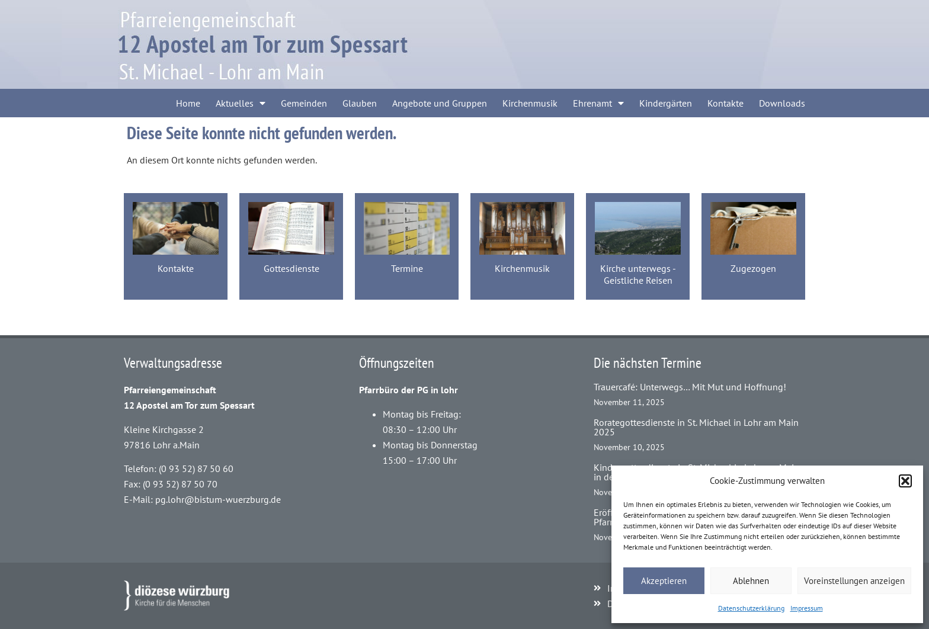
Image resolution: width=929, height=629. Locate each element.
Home (188, 103)
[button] (905, 481)
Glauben (359, 103)
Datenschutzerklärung (751, 608)
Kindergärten (665, 103)
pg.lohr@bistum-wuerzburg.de (218, 499)
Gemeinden (304, 103)
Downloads (782, 103)
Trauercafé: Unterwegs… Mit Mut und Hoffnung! (690, 387)
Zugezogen (753, 268)
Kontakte (725, 103)
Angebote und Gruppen (439, 103)
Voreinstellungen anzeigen (854, 580)
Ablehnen (751, 580)
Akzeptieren (664, 580)
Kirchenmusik (530, 103)
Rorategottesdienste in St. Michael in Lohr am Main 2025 (696, 427)
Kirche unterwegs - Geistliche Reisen (638, 274)
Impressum (806, 608)
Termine (407, 268)
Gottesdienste (291, 268)
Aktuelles (240, 103)
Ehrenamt (598, 103)
